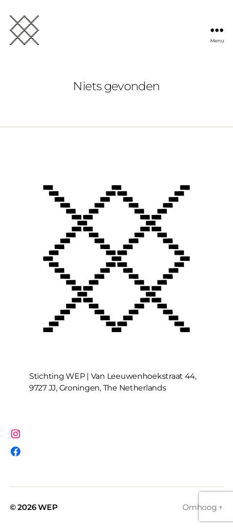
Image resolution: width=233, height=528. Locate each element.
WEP (47, 507)
